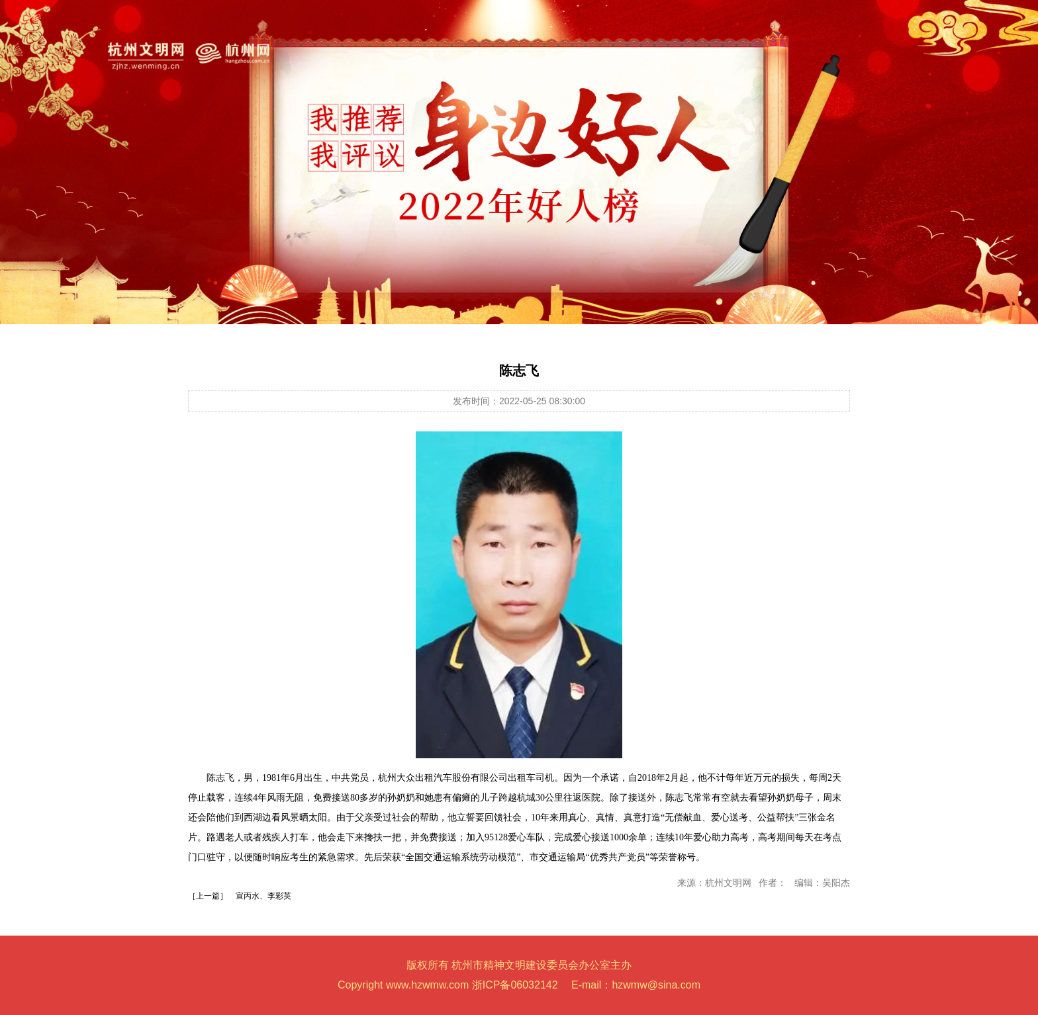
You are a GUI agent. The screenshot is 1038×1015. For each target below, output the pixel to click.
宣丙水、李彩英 (263, 896)
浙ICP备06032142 (515, 985)
